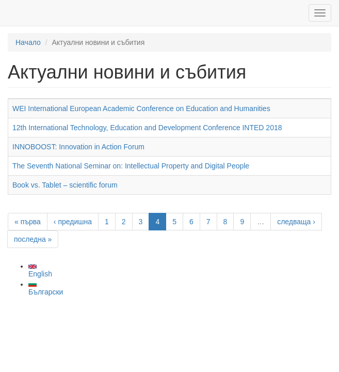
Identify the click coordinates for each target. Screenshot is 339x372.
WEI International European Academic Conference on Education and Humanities (141, 108)
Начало (28, 42)
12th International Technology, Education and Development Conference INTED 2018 (147, 127)
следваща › (296, 222)
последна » (33, 239)
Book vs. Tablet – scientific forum (65, 185)
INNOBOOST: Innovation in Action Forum (78, 147)
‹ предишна (73, 222)
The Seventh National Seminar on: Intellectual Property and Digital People (130, 166)
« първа (27, 222)
